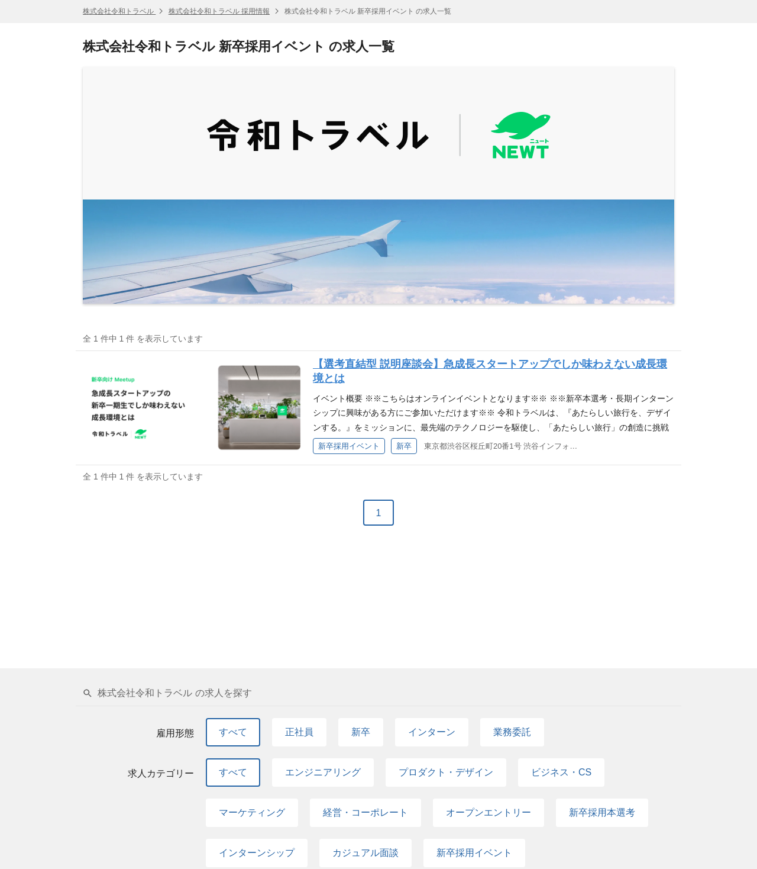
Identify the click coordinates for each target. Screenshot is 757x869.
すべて (233, 732)
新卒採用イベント (474, 853)
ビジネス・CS (561, 772)
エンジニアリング (323, 772)
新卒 (360, 732)
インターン (431, 732)
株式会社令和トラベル (119, 11)
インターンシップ (257, 853)
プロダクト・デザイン (446, 772)
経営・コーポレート (365, 812)
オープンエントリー (488, 812)
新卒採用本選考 (602, 812)
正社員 (299, 732)
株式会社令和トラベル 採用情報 (219, 11)
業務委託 (512, 732)
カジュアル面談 (365, 853)
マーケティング (252, 812)
